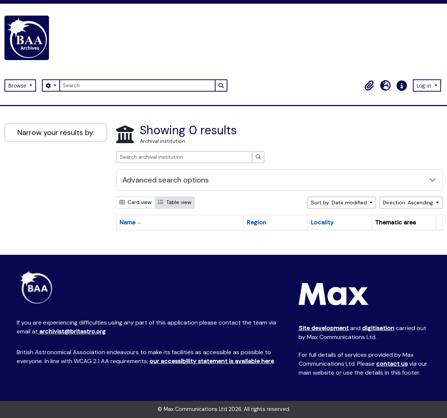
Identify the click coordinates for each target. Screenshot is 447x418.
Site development (324, 328)
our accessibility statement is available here (211, 361)
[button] (369, 86)
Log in (425, 85)
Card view (135, 202)
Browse (18, 85)
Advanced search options (165, 180)
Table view (174, 202)
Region (256, 222)
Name (127, 222)
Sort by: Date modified (339, 202)
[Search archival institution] (184, 157)
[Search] (137, 85)
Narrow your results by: (56, 132)
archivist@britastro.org (72, 331)
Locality (322, 222)
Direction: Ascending (408, 202)
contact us (392, 364)
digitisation (378, 328)
